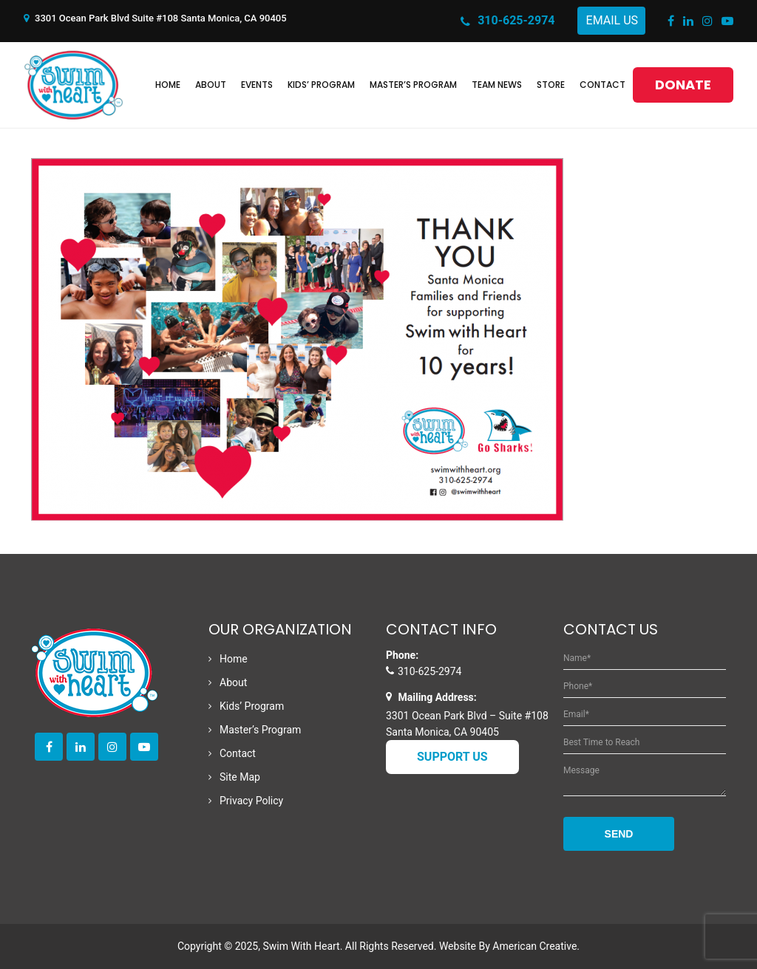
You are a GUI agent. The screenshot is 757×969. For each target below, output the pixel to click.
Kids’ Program (252, 706)
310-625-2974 (507, 21)
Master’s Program (260, 730)
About (233, 682)
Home (234, 659)
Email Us (612, 20)
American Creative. (536, 946)
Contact (238, 753)
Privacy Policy (251, 801)
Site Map (240, 777)
